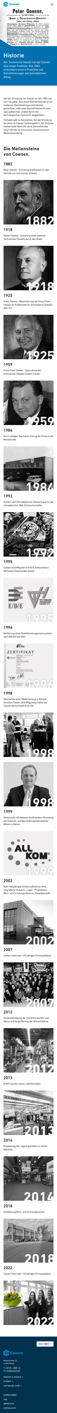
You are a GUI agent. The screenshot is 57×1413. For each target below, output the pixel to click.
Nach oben (45, 1344)
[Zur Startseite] (11, 4)
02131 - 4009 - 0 (12, 1368)
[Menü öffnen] (52, 4)
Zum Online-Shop (13, 1386)
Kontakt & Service (13, 1377)
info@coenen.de (12, 1371)
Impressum (9, 1404)
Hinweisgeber (10, 1395)
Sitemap (8, 1382)
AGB (5, 1400)
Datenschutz (10, 1408)
